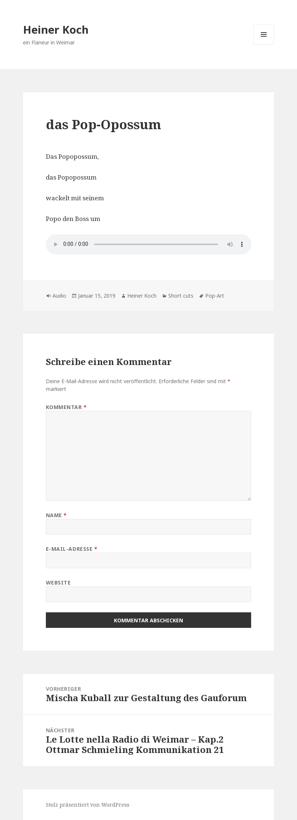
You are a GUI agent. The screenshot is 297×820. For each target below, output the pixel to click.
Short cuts (180, 295)
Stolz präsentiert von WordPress (87, 804)
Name (56, 515)
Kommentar (66, 407)
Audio (59, 295)
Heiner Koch (56, 29)
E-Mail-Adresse (72, 548)
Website (58, 582)
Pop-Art (214, 295)
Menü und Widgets (264, 44)
